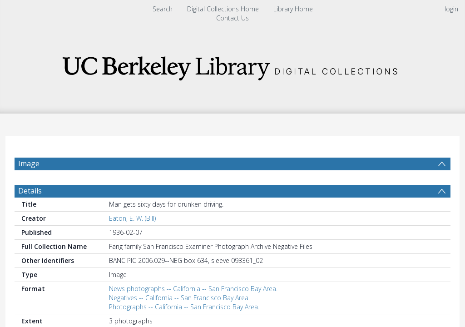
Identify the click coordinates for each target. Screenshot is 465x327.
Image (29, 163)
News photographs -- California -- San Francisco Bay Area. (193, 310)
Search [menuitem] (163, 9)
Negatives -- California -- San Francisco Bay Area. (179, 319)
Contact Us (232, 18)
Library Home (293, 9)
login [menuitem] (451, 9)
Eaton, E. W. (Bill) (132, 240)
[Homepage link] (232, 65)
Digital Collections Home (223, 9)
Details (30, 213)
